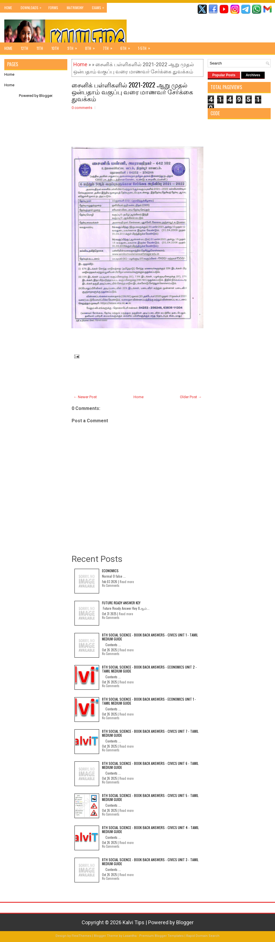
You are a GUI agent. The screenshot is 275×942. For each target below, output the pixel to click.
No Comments (110, 585)
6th (127, 46)
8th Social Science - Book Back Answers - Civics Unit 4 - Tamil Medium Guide (150, 829)
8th (92, 46)
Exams (99, 6)
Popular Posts (223, 75)
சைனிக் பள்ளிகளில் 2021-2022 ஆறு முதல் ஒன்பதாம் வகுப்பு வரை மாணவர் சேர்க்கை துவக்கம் (132, 91)
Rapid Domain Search (202, 936)
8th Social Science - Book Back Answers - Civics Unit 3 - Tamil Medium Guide (150, 861)
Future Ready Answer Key (121, 602)
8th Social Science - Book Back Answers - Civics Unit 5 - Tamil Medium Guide (150, 797)
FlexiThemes (81, 936)
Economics (110, 570)
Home (8, 7)
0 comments (82, 107)
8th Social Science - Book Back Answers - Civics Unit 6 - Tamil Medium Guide (150, 765)
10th (55, 48)
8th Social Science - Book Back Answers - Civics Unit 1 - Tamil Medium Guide (150, 636)
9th (74, 46)
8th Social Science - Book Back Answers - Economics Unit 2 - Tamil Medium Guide (149, 669)
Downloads (32, 6)
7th (109, 46)
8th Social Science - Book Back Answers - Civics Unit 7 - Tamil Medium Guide (150, 733)
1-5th (146, 46)
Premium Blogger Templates (161, 936)
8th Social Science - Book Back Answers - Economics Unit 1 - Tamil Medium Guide (149, 701)
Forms (53, 7)
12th (24, 48)
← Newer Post (85, 397)
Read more (127, 581)
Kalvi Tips (133, 922)
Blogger (45, 95)
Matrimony (75, 7)
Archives (253, 75)
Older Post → (191, 397)
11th (40, 48)
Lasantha (130, 936)
